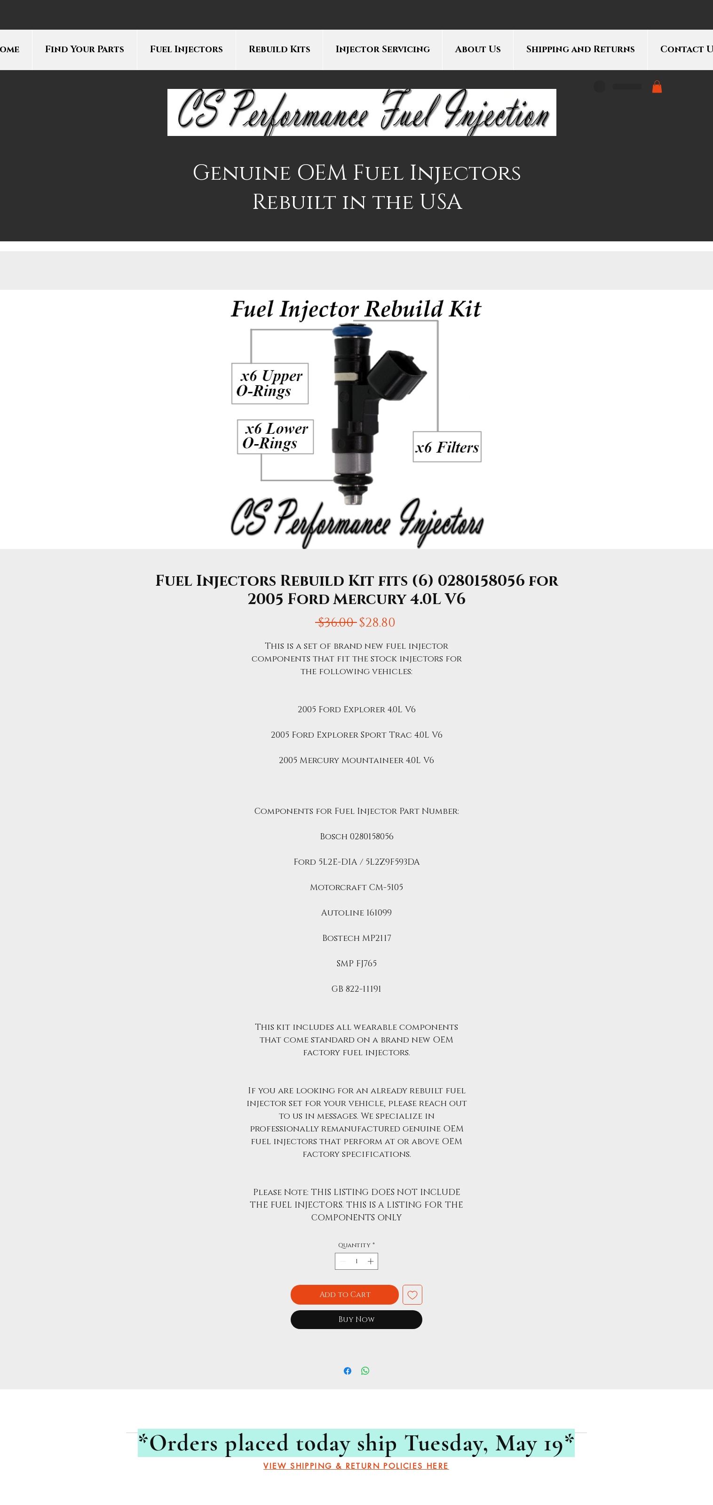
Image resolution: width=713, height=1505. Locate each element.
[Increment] (371, 1261)
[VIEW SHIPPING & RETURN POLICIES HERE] (356, 1466)
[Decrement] (342, 1261)
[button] (657, 86)
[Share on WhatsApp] (365, 1371)
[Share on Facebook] (347, 1371)
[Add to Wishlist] (412, 1295)
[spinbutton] (357, 1261)
